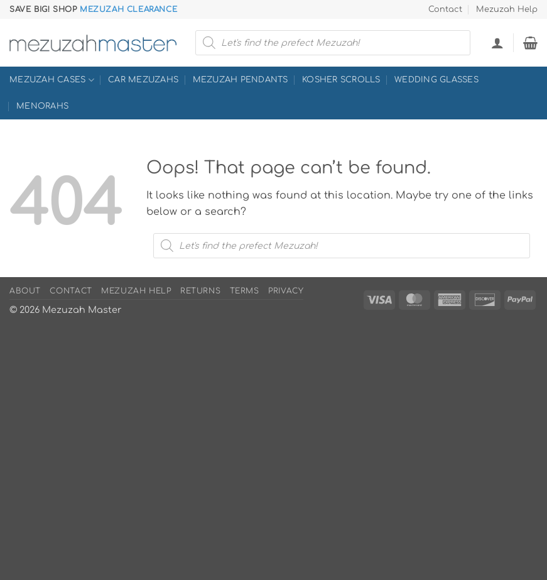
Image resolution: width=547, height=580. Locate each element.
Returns (200, 291)
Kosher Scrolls (341, 79)
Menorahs (42, 106)
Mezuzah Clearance (128, 9)
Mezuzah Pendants (240, 79)
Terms (244, 291)
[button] (497, 43)
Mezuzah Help (507, 9)
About (25, 291)
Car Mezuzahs (143, 79)
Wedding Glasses (436, 79)
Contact (445, 9)
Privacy (285, 291)
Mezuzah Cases (51, 80)
